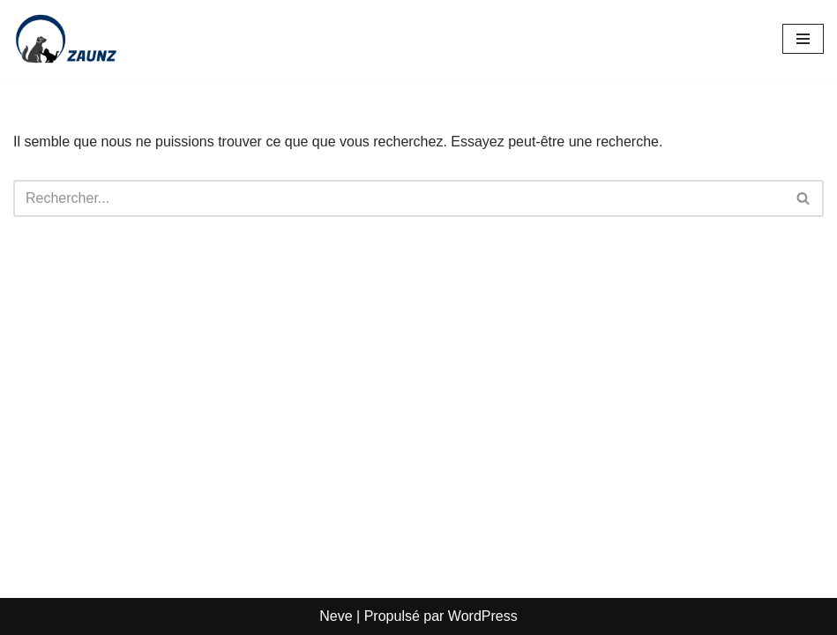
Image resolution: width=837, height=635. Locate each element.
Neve (335, 616)
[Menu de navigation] (803, 39)
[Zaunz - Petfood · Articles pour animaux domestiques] (66, 38)
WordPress (483, 616)
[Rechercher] (398, 198)
